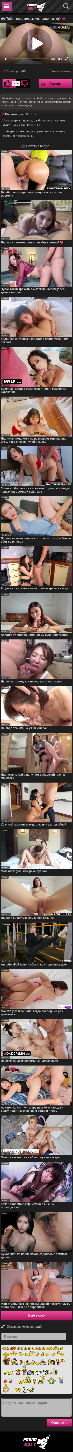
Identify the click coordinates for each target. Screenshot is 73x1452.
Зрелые (27, 120)
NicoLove (31, 114)
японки (60, 131)
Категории (13, 120)
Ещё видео (36, 1315)
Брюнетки (19, 124)
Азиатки (60, 120)
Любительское (43, 120)
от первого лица (22, 135)
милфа (49, 131)
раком (6, 135)
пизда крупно (34, 131)
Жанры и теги (15, 131)
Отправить (59, 1422)
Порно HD (33, 124)
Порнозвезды (14, 114)
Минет (6, 124)
